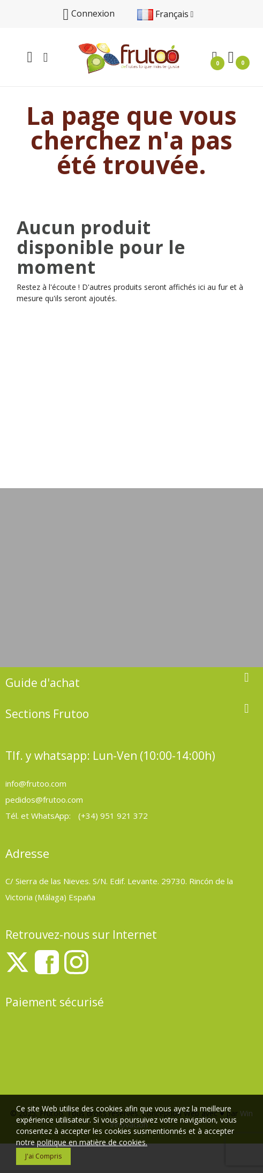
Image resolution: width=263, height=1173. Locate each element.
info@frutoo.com (35, 783)
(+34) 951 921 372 (113, 815)
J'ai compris (43, 1156)
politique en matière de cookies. (92, 1142)
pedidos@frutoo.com (44, 799)
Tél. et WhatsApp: (39, 815)
